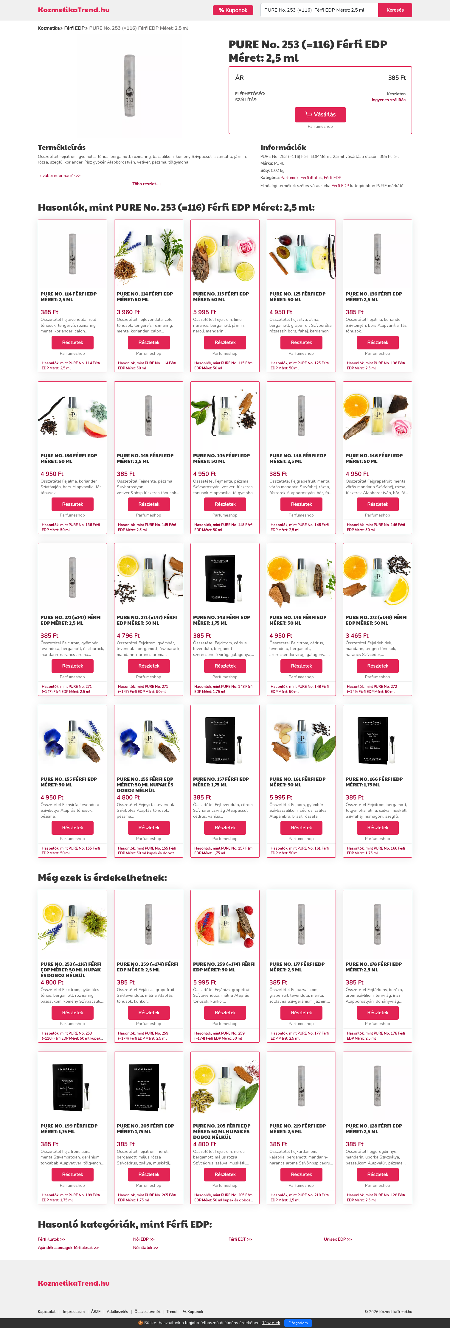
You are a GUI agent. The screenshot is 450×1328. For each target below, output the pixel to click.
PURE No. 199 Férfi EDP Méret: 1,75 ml (69, 1128)
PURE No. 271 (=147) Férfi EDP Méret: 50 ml (147, 620)
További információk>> (59, 175)
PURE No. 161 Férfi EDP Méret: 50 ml (297, 781)
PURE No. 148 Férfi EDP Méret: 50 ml (297, 620)
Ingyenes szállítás (389, 100)
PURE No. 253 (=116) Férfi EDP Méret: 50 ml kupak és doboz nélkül (71, 969)
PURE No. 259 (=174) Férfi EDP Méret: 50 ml (224, 966)
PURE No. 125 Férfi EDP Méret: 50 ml (297, 296)
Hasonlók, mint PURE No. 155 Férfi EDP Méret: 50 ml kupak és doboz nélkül (147, 853)
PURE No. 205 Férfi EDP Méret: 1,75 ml (145, 1128)
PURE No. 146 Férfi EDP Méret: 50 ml (374, 458)
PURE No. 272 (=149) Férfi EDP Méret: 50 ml (376, 620)
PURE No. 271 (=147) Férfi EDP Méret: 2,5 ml (71, 620)
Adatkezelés (117, 1312)
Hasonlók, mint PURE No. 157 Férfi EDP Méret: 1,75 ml (223, 851)
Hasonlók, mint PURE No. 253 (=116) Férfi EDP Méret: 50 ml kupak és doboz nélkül (71, 1038)
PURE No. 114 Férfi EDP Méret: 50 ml (145, 296)
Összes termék (147, 1312)
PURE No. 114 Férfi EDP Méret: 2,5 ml (69, 296)
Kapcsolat (46, 1312)
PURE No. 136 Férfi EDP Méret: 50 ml (69, 458)
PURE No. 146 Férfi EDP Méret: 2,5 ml (297, 458)
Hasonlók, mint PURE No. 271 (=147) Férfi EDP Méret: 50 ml (143, 689)
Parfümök (290, 178)
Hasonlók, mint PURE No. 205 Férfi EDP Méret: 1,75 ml (147, 1198)
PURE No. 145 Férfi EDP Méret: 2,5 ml (145, 458)
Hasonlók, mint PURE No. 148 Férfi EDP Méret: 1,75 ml (223, 689)
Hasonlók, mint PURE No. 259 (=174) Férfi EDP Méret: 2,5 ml (143, 1036)
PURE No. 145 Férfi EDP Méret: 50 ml (221, 458)
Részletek (72, 342)
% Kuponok (193, 1312)
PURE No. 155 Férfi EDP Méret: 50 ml (69, 781)
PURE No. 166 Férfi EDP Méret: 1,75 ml (374, 781)
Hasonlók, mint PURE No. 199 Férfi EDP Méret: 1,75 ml (71, 1198)
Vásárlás (320, 115)
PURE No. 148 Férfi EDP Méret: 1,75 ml (221, 620)
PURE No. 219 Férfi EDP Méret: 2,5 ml (297, 1128)
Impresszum (74, 1312)
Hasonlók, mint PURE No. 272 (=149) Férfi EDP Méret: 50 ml (372, 689)
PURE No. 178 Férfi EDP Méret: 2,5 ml (374, 966)
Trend (171, 1312)
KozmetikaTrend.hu (74, 9)
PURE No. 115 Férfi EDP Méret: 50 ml (221, 296)
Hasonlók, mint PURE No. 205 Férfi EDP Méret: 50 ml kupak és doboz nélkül (223, 1200)
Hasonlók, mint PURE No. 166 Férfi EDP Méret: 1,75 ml (376, 851)
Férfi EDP (332, 178)
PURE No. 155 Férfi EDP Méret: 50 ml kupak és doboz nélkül (145, 784)
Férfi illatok (311, 178)
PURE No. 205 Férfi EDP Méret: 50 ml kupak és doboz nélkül (221, 1131)
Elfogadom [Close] (298, 1323)
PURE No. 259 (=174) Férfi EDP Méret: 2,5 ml (148, 966)
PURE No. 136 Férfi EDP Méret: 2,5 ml (374, 296)
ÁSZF (95, 1312)
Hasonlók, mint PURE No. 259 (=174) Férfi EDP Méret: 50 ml (219, 1036)
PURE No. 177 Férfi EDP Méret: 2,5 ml (297, 966)
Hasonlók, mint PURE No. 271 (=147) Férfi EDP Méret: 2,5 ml (67, 689)
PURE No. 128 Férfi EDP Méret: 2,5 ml (374, 1128)
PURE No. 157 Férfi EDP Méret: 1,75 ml (221, 781)
